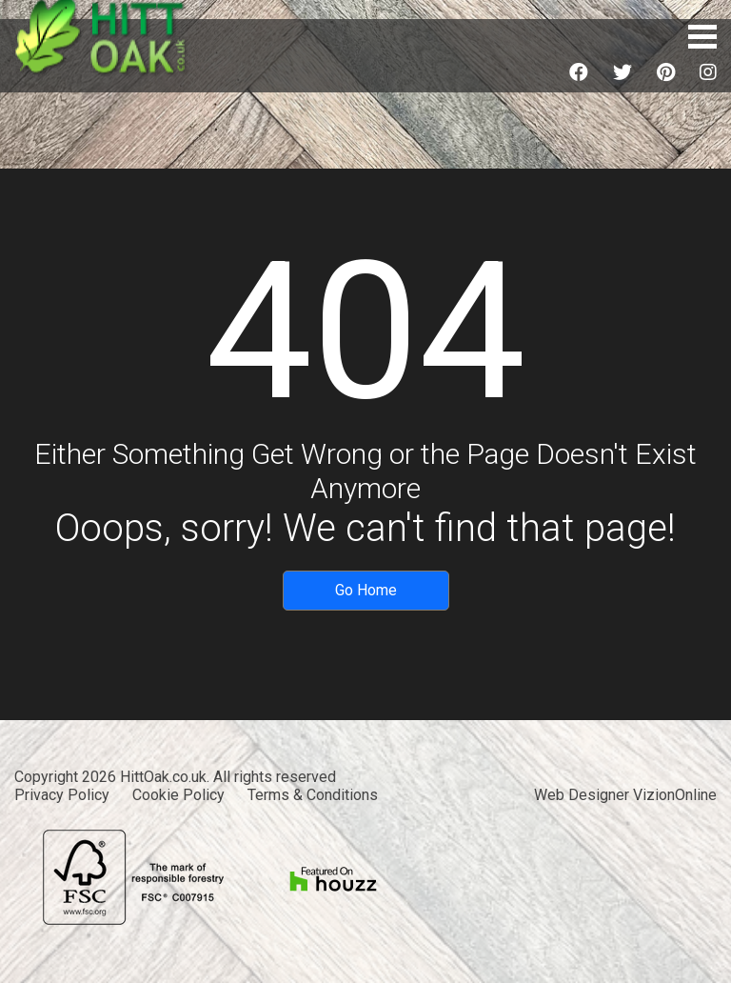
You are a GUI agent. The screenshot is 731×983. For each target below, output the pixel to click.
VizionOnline (675, 795)
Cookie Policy (178, 795)
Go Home (366, 590)
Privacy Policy (61, 795)
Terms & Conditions (312, 795)
